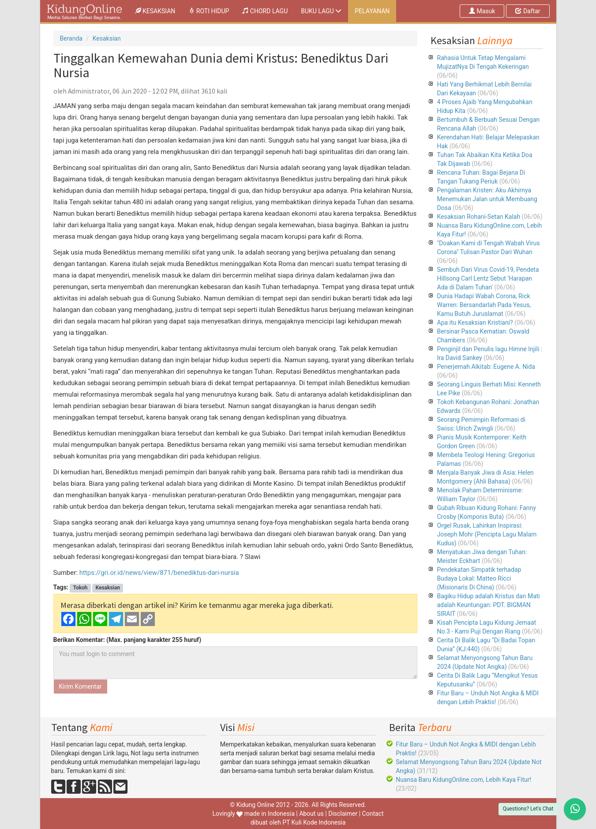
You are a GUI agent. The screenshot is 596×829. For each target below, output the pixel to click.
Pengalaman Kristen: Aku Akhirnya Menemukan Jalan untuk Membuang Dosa (487, 199)
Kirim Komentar (80, 686)
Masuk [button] (482, 11)
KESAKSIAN (158, 10)
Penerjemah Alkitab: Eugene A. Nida (486, 366)
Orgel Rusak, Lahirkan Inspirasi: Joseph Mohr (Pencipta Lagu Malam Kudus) (487, 534)
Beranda (71, 38)
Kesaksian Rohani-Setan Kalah (479, 216)
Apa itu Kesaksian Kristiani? (475, 322)
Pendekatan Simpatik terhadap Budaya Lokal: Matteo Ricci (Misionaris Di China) (479, 578)
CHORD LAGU (265, 11)
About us (311, 813)
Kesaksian (107, 38)
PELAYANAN (372, 11)
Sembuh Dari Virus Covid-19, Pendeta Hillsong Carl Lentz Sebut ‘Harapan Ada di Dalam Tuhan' (488, 278)
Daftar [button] (527, 11)
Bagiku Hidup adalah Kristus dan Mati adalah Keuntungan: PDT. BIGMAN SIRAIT (488, 605)
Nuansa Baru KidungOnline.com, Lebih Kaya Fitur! (463, 779)
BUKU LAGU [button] (321, 11)
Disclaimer (342, 813)
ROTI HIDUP (208, 11)
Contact (373, 813)
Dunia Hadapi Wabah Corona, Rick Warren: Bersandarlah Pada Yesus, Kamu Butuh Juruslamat (484, 305)
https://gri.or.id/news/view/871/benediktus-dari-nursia (159, 573)
